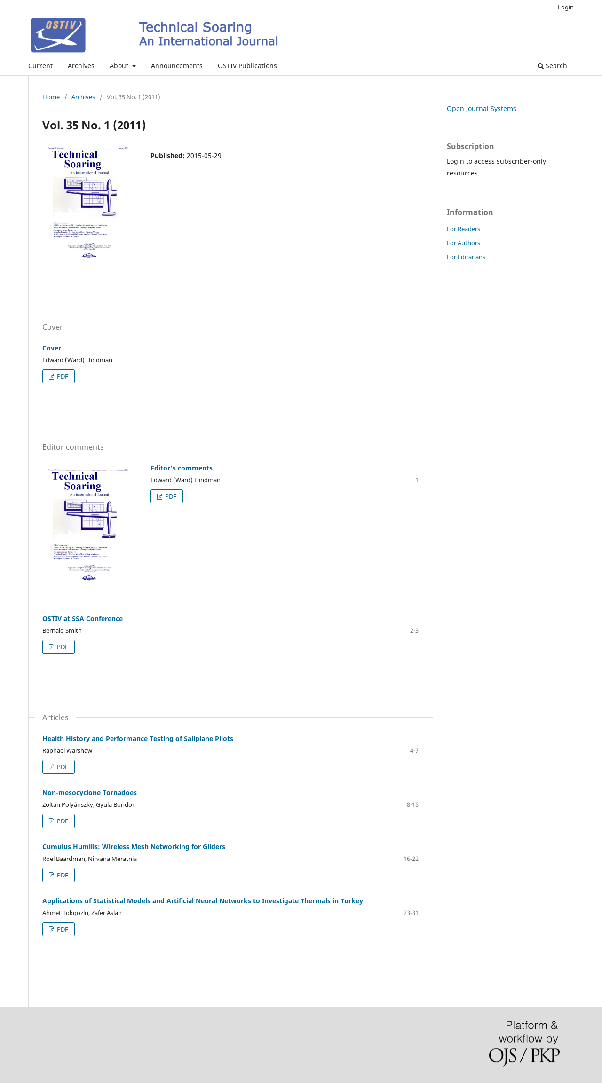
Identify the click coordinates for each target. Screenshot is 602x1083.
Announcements (177, 65)
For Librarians (466, 257)
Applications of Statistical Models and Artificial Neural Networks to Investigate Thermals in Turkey (202, 900)
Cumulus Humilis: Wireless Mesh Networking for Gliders (133, 846)
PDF (61, 376)
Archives (81, 65)
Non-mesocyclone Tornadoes (89, 792)
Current (40, 65)
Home (51, 97)
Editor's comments (181, 467)
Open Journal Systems (481, 108)
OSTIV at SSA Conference (82, 618)
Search (552, 65)
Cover (51, 347)
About (120, 65)
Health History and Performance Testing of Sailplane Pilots (137, 738)
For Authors (463, 243)
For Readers (463, 228)
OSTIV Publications (247, 65)
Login (566, 7)
